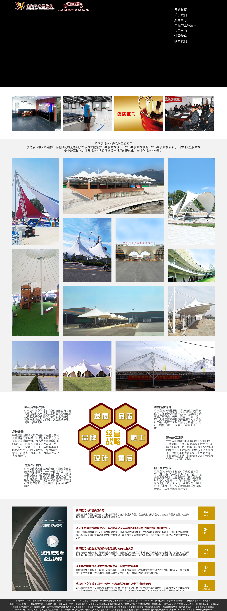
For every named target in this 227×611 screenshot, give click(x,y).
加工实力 (180, 31)
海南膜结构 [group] (156, 604)
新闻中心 (180, 20)
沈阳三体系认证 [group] (169, 604)
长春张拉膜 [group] (192, 604)
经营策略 (180, 36)
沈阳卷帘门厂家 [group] (36, 604)
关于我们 (180, 15)
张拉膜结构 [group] (104, 604)
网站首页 (180, 10)
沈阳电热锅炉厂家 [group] (65, 604)
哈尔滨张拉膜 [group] (50, 604)
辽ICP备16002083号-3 (144, 601)
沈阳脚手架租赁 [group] (81, 604)
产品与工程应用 (185, 25)
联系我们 (180, 41)
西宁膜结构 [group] (182, 604)
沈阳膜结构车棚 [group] (143, 604)
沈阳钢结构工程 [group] (128, 604)
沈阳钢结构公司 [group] (205, 604)
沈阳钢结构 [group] (93, 604)
